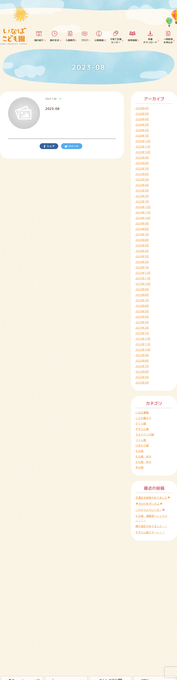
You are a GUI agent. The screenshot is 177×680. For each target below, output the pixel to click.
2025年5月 (142, 179)
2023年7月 (142, 300)
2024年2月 (142, 262)
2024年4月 (142, 251)
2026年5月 (142, 114)
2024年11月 (142, 212)
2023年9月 (142, 289)
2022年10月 (142, 350)
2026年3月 (142, 125)
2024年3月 (142, 256)
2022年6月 (142, 372)
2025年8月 (142, 163)
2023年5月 (142, 311)
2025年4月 (142, 185)
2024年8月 (142, 229)
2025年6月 (142, 174)
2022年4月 (142, 383)
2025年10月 (142, 152)
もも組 (139, 451)
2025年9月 (142, 158)
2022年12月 (142, 339)
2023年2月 (142, 328)
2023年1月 (142, 333)
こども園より (143, 418)
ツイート (73, 146)
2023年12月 (142, 273)
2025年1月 (142, 201)
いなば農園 (142, 412)
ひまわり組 (142, 445)
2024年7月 (142, 234)
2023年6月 (142, 306)
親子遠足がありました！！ (151, 526)
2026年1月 (142, 136)
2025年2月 (142, 196)
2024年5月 (142, 245)
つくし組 (140, 440)
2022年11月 (142, 344)
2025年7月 (142, 168)
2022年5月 (142, 377)
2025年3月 (142, 190)
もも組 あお (143, 456)
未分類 (139, 467)
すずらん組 (142, 429)
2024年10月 (142, 218)
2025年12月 (142, 141)
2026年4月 (142, 119)
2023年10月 (142, 284)
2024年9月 (142, 223)
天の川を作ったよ (149, 504)
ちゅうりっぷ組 (144, 434)
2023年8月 (142, 295)
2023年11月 (142, 278)
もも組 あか (143, 462)
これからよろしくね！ (150, 510)
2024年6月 (142, 240)
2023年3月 (142, 322)
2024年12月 (142, 207)
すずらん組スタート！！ (150, 532)
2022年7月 (142, 366)
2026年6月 (142, 108)
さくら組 (140, 423)
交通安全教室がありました (152, 498)
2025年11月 (142, 147)
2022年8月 (142, 361)
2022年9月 (142, 355)
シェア (50, 146)
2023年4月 (142, 317)
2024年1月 (142, 267)
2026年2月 (142, 130)
